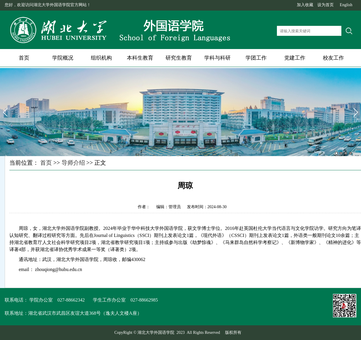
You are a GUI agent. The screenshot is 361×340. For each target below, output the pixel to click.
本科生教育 (140, 58)
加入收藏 (305, 5)
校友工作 (333, 58)
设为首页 (325, 5)
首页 (24, 58)
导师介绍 (73, 162)
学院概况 (62, 58)
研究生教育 (179, 58)
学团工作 (256, 58)
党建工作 (294, 58)
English (346, 5)
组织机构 (101, 58)
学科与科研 (217, 58)
